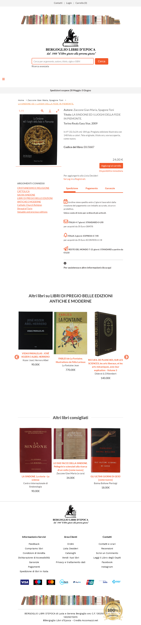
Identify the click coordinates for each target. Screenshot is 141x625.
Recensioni (107, 548)
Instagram (107, 566)
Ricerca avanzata (40, 66)
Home (21, 100)
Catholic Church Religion (29, 205)
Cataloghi (70, 553)
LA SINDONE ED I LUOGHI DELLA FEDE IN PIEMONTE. (46, 103)
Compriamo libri (34, 548)
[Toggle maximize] (57, 110)
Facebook (107, 562)
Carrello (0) (81, 3)
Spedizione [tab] (71, 188)
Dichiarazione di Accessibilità (34, 557)
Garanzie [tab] (110, 188)
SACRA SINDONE (26, 194)
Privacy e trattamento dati (70, 562)
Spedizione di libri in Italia (34, 571)
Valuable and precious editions (32, 211)
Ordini (70, 544)
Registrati (80, 179)
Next (125, 356)
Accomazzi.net (90, 620)
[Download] (50, 110)
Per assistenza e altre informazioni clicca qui (87, 267)
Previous (15, 356)
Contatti (58, 3)
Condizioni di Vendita (34, 553)
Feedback (34, 544)
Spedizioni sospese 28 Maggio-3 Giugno (70, 90)
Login (69, 3)
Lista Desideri (70, 548)
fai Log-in (68, 179)
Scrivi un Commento (107, 553)
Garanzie (34, 562)
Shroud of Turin (24, 208)
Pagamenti (34, 566)
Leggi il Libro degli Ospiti (107, 557)
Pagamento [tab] (90, 188)
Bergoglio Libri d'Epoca (58, 620)
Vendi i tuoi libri (70, 557)
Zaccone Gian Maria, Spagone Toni (45, 100)
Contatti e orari (107, 544)
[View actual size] (42, 110)
